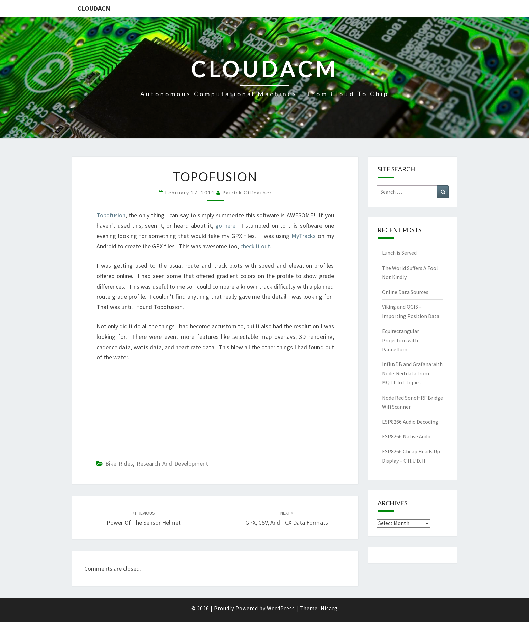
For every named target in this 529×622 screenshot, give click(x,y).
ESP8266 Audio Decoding (410, 421)
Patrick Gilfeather (247, 192)
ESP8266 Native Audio (407, 436)
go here (225, 225)
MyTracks (302, 236)
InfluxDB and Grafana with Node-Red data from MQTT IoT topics (412, 373)
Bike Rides (119, 463)
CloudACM (94, 8)
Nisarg (329, 608)
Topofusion (111, 215)
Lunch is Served (399, 252)
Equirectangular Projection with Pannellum (400, 340)
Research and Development (172, 463)
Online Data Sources (405, 292)
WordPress (281, 608)
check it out (255, 246)
